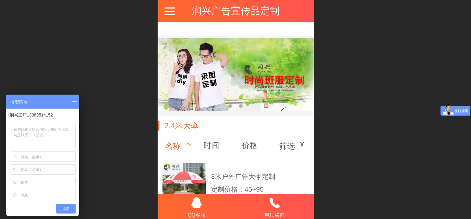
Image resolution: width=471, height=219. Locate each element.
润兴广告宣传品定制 (236, 10)
